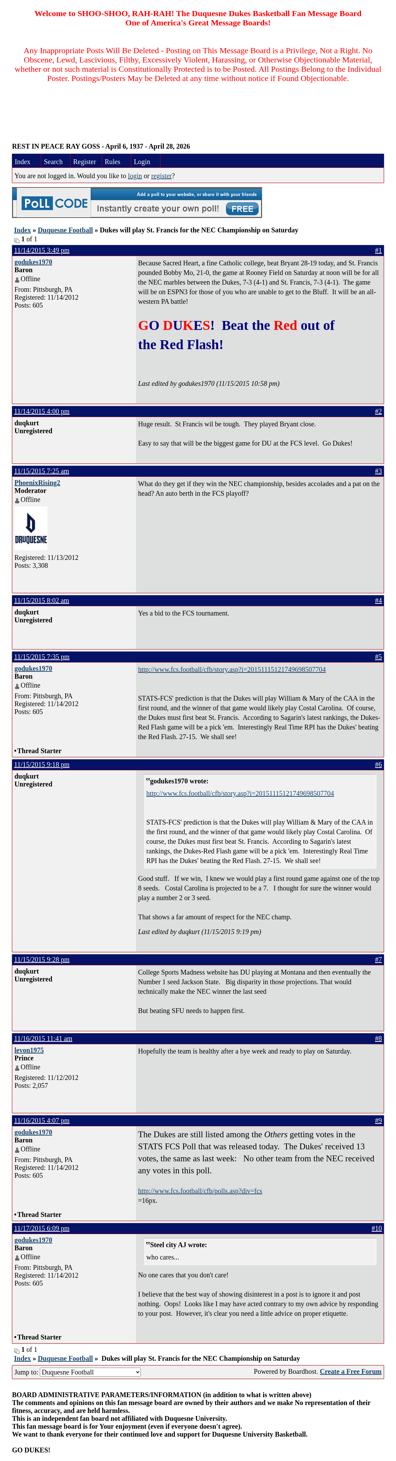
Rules (113, 161)
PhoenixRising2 (37, 482)
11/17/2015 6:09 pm (41, 1228)
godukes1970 (33, 262)
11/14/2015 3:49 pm (41, 250)
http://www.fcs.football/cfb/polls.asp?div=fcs (200, 1191)
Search (53, 161)
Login (142, 161)
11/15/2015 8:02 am (41, 600)
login (135, 176)
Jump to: (77, 1372)
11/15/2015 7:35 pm (41, 656)
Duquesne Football (65, 230)
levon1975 (29, 1050)
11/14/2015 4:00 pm (41, 411)
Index (23, 161)
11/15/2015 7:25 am (41, 471)
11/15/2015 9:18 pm (41, 764)
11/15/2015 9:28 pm (41, 959)
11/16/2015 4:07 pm (41, 1120)
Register (84, 161)
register (161, 176)
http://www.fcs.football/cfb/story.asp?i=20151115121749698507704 (232, 669)
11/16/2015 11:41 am (43, 1038)
